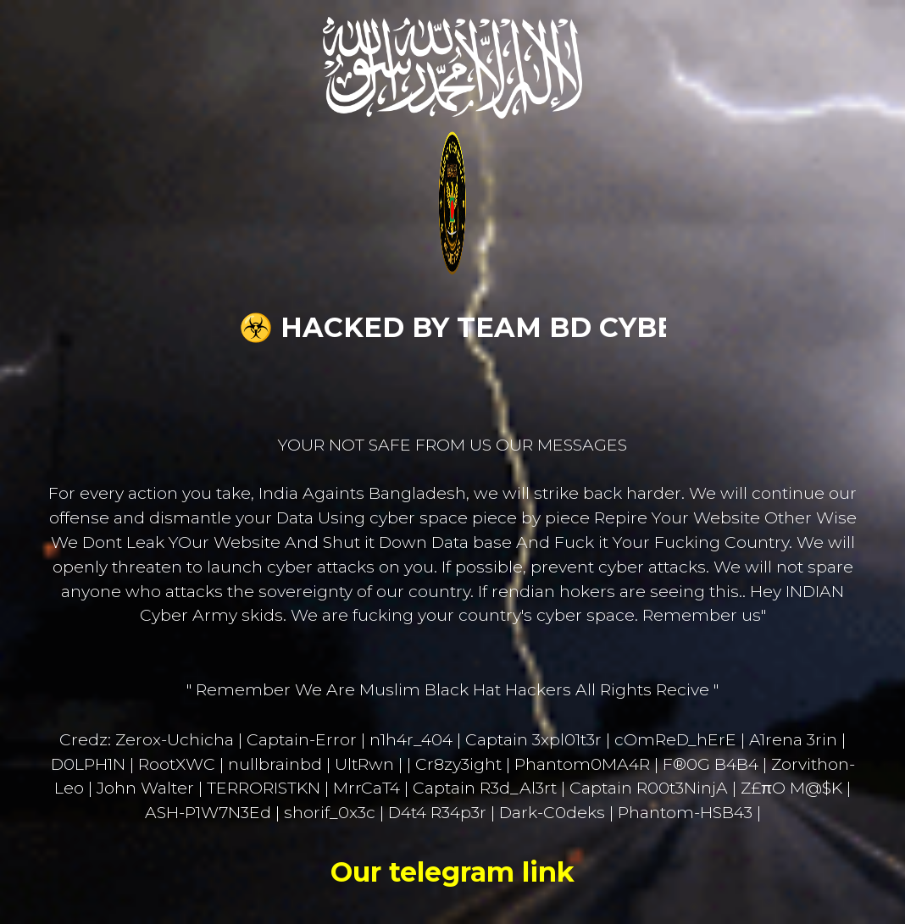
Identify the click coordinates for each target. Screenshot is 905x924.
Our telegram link (452, 871)
